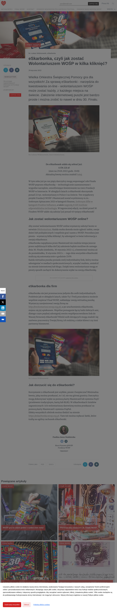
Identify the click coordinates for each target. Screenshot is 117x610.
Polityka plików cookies (41, 605)
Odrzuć (26, 605)
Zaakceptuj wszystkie (12, 605)
